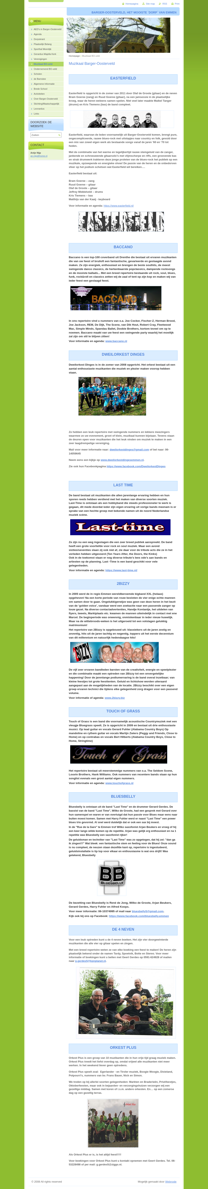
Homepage (74, 56)
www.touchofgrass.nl (119, 783)
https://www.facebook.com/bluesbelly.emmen (139, 916)
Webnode (171, 1181)
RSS (164, 3)
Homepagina (132, 3)
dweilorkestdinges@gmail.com (129, 449)
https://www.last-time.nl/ (121, 570)
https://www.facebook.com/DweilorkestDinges (136, 466)
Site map (150, 3)
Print (177, 3)
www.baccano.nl (116, 341)
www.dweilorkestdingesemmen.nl (122, 459)
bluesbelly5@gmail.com (147, 911)
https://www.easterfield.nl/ (119, 205)
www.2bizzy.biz (115, 697)
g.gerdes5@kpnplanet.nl (90, 961)
